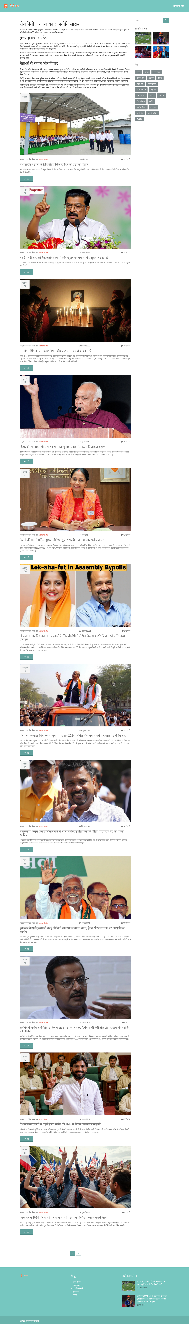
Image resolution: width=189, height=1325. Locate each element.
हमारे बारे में (76, 1283)
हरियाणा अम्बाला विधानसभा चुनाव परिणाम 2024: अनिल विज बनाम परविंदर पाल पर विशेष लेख (73, 736)
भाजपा (152, 95)
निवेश (160, 78)
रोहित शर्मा (140, 84)
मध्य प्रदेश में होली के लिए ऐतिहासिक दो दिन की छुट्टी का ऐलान (54, 164)
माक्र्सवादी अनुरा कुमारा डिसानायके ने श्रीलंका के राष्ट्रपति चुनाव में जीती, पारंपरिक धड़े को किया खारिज (72, 833)
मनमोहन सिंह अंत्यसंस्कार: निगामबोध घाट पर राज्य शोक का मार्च (55, 351)
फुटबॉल (151, 78)
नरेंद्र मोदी (161, 95)
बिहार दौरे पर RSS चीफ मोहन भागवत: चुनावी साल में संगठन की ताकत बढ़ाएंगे (63, 447)
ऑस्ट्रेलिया (140, 113)
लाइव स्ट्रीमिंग (152, 84)
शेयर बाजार (156, 72)
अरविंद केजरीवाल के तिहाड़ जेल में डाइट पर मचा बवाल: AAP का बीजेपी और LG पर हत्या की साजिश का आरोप (75, 1030)
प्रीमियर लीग (140, 78)
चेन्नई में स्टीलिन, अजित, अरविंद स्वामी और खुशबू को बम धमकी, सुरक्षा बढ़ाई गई (64, 257)
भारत (138, 72)
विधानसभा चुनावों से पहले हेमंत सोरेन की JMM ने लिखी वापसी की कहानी (60, 1125)
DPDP (75, 1296)
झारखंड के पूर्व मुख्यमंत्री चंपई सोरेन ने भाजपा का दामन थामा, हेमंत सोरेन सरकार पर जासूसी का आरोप (72, 930)
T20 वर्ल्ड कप (141, 95)
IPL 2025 (153, 107)
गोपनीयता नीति (78, 1289)
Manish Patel (43, 159)
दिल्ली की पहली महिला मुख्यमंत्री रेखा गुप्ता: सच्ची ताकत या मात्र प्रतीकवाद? (62, 540)
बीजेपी (151, 101)
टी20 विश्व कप (141, 89)
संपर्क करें (76, 1293)
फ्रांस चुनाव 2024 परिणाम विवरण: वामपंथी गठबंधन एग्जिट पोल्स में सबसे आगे (63, 1218)
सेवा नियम (76, 1286)
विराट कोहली (141, 101)
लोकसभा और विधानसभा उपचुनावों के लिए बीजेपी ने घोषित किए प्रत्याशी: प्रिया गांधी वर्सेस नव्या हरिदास (73, 638)
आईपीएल (153, 89)
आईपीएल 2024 (152, 113)
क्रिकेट (147, 72)
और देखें (26, 179)
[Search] (166, 20)
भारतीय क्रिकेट (141, 107)
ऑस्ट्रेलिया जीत (178, 5)
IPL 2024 (139, 119)
